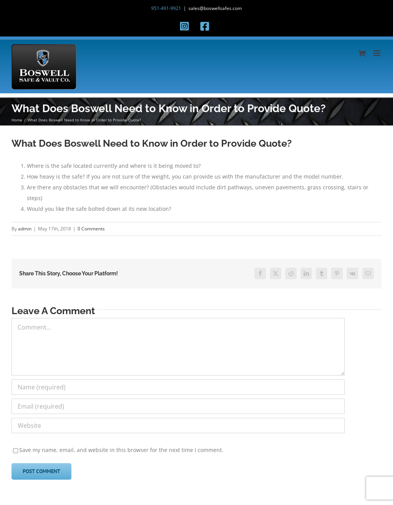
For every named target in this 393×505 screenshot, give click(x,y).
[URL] (178, 425)
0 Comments (91, 228)
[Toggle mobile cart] (362, 53)
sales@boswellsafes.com (215, 8)
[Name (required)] (178, 387)
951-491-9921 (166, 8)
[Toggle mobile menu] (377, 53)
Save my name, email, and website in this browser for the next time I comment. (121, 450)
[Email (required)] (178, 406)
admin (24, 228)
